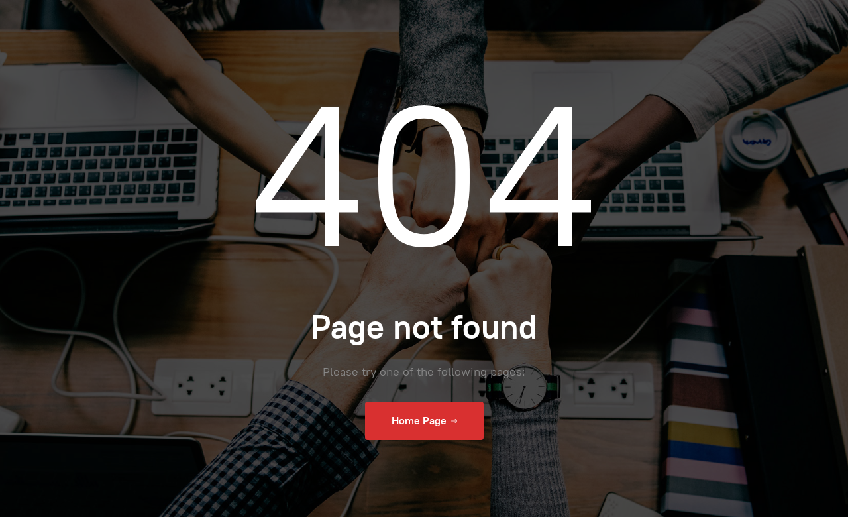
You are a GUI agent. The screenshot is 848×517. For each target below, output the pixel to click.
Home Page (424, 421)
